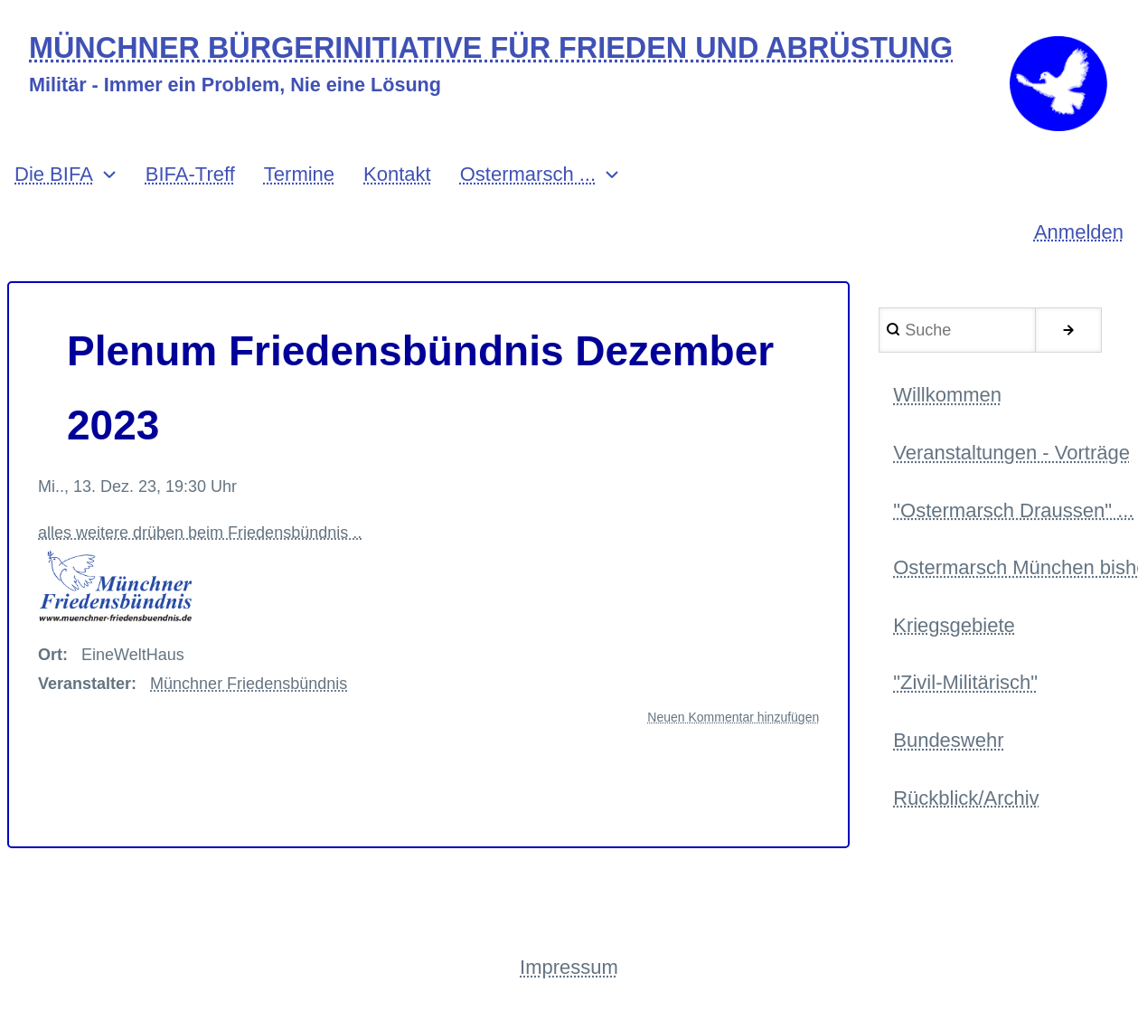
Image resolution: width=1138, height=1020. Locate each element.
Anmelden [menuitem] (1079, 232)
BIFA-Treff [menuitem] (190, 174)
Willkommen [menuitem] (947, 394)
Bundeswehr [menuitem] (948, 740)
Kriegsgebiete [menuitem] (954, 625)
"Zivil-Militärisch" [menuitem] (965, 682)
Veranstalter (84, 684)
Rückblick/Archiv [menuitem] (966, 798)
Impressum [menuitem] (569, 967)
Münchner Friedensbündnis (248, 684)
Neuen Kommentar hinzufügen (733, 717)
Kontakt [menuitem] (397, 174)
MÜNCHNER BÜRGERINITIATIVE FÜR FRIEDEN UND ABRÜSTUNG (491, 48)
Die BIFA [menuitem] (53, 174)
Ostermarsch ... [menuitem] (528, 174)
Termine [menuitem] (299, 174)
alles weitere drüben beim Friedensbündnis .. (200, 574)
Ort (50, 655)
